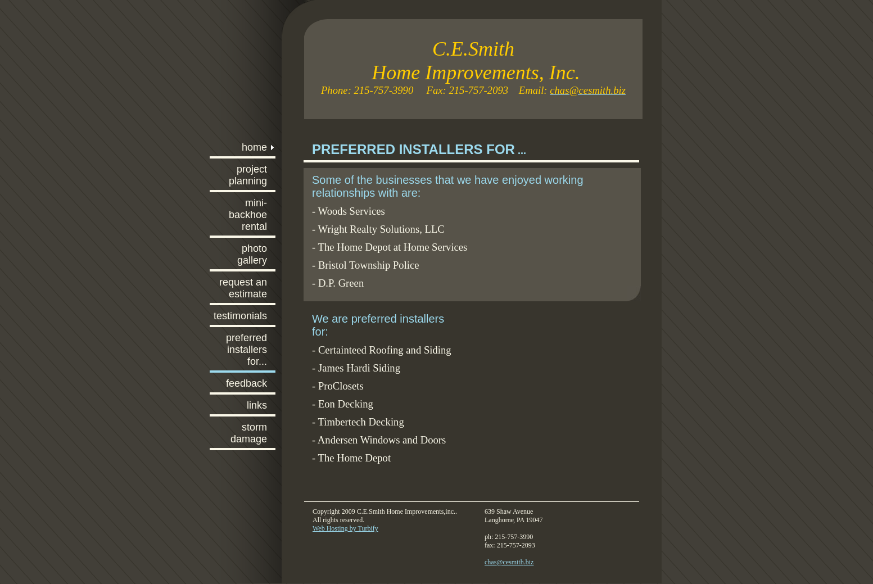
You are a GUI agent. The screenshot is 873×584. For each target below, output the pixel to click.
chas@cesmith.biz (509, 562)
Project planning (248, 175)
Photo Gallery (252, 254)
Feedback (246, 383)
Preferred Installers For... (246, 349)
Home (254, 147)
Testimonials (240, 316)
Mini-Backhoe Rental (248, 214)
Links (257, 405)
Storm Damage (248, 433)
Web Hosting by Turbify (345, 528)
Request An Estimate (243, 288)
